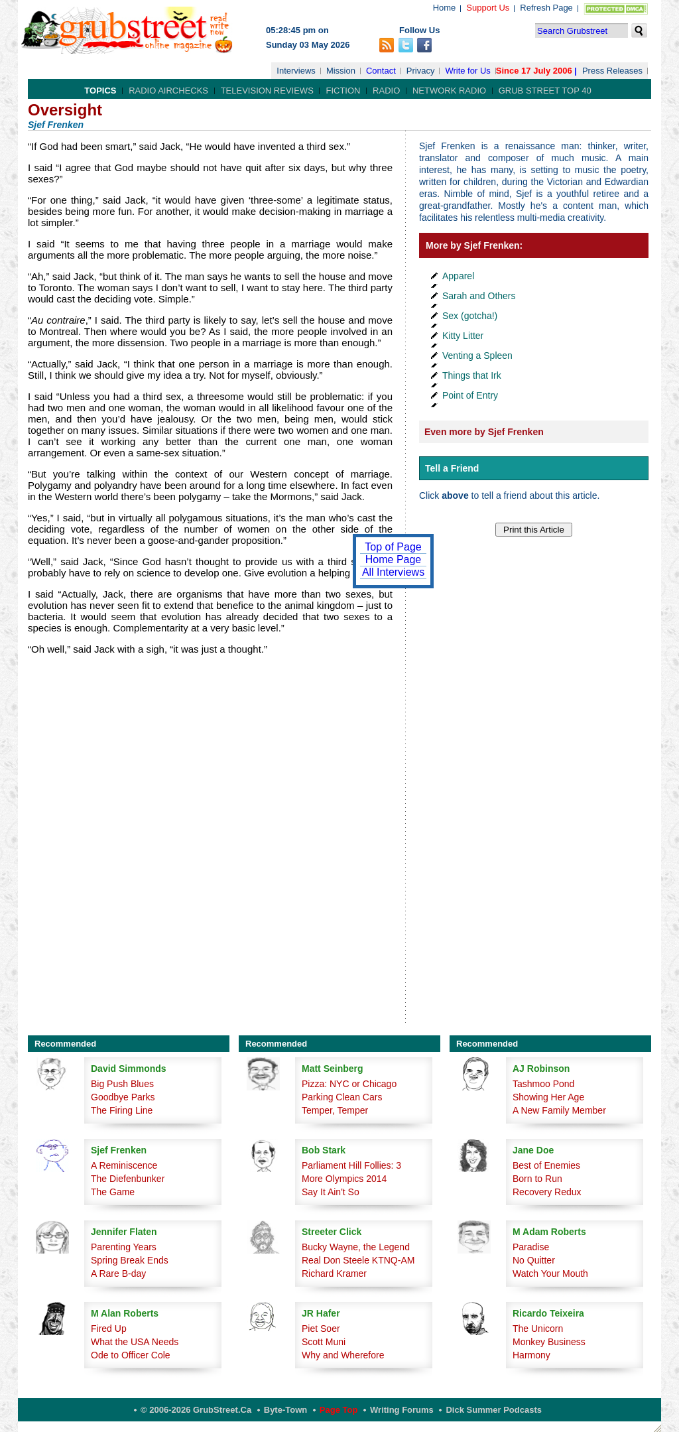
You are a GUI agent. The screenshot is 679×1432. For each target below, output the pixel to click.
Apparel (458, 276)
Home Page (393, 559)
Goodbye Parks (123, 1097)
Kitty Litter (462, 335)
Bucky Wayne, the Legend (356, 1247)
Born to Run (537, 1178)
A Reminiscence (124, 1165)
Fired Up (109, 1328)
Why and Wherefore (343, 1355)
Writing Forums (402, 1410)
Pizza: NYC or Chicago (349, 1083)
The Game (113, 1192)
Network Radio (449, 91)
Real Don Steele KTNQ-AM (358, 1260)
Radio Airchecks (168, 91)
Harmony (531, 1355)
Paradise (531, 1247)
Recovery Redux (547, 1192)
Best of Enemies (546, 1165)
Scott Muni (323, 1341)
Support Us (487, 8)
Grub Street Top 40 (545, 91)
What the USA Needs (134, 1341)
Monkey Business (549, 1341)
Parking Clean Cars (342, 1097)
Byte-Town (285, 1410)
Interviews (296, 71)
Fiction (343, 91)
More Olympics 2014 (344, 1178)
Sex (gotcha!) (469, 315)
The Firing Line (122, 1110)
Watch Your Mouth (550, 1273)
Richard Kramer (334, 1273)
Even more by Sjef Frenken (484, 431)
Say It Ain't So (330, 1192)
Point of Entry (470, 395)
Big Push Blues (122, 1083)
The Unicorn (538, 1328)
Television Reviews (267, 91)
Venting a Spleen (477, 355)
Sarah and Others (479, 296)
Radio (386, 91)
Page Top (339, 1410)
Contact (381, 71)
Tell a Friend (452, 468)
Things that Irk (471, 375)
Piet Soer (321, 1328)
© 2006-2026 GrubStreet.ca (196, 1410)
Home (444, 8)
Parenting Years (123, 1247)
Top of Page (393, 547)
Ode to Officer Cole (130, 1355)
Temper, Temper (335, 1110)
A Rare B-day (118, 1273)
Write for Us (467, 71)
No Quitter (534, 1260)
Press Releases (612, 71)
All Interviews (393, 572)
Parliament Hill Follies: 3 (351, 1165)
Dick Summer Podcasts (494, 1410)
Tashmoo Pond (543, 1083)
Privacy (420, 71)
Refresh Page (546, 8)
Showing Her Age (548, 1097)
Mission (340, 71)
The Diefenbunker (127, 1178)
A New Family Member (559, 1110)
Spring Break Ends (129, 1260)
